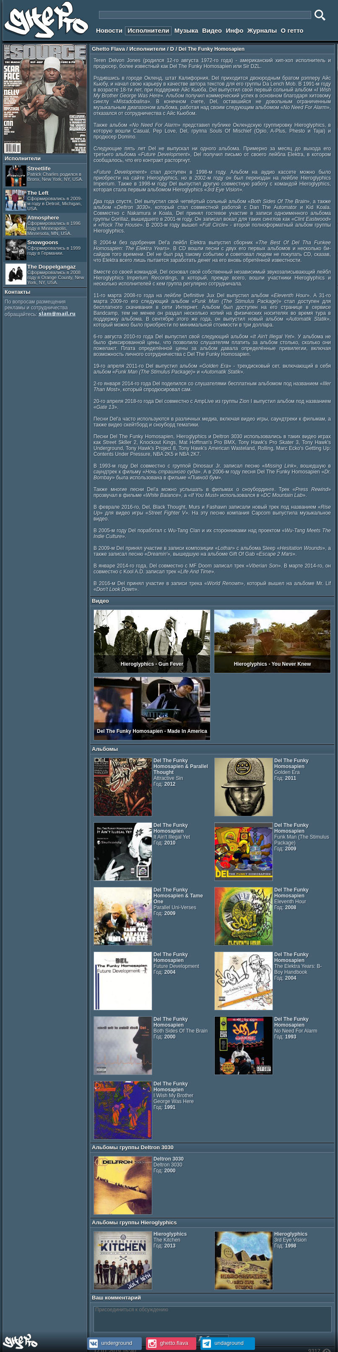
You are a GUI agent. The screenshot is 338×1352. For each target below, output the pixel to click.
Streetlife (44, 175)
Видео (212, 30)
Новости (109, 30)
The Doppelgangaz (44, 274)
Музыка (186, 30)
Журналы (262, 30)
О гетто (292, 30)
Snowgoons (43, 249)
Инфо (234, 30)
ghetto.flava (167, 1343)
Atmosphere (43, 225)
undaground (222, 1343)
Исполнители (148, 30)
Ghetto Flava (108, 49)
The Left (43, 200)
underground (109, 1343)
